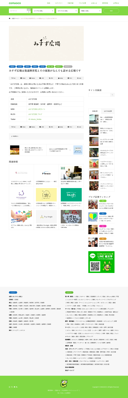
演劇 (93, 299)
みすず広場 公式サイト (36, 109)
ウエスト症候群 (79, 318)
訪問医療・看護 (71, 342)
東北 (10, 302)
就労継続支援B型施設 (87, 364)
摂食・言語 (70, 324)
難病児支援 (96, 354)
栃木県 (44, 305)
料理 (68, 302)
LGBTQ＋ (81, 348)
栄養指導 (93, 342)
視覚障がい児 (92, 314)
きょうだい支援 (71, 358)
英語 (110, 302)
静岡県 (48, 308)
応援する (57, 390)
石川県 (20, 308)
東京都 (15, 305)
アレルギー (111, 308)
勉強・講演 (50, 66)
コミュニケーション (90, 302)
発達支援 (101, 324)
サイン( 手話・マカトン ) (95, 305)
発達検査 (99, 321)
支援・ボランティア (71, 348)
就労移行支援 (99, 364)
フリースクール (80, 321)
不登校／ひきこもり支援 (93, 348)
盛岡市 (27, 66)
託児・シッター (92, 330)
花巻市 (35, 66)
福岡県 (44, 324)
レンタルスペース (87, 333)
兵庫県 (38, 314)
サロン (117, 330)
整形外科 (101, 339)
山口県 (20, 318)
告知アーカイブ (69, 370)
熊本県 (15, 324)
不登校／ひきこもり (83, 308)
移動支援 (92, 351)
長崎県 (38, 324)
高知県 (15, 321)
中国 (10, 318)
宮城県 (42, 302)
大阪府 (27, 314)
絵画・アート (79, 302)
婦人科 (96, 339)
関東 (10, 305)
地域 (48, 3)
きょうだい (70, 314)
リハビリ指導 (101, 342)
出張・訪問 (103, 327)
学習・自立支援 (111, 351)
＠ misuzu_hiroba (34, 119)
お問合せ (116, 3)
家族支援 (69, 354)
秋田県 (31, 302)
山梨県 (42, 308)
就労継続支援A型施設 (73, 364)
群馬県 (49, 305)
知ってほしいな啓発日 (64, 392)
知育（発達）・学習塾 (79, 305)
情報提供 (95, 327)
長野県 (15, 308)
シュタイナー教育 (72, 299)
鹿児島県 (26, 324)
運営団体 (105, 3)
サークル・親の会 (70, 308)
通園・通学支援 (100, 351)
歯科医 (108, 342)
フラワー (69, 305)
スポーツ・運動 (84, 296)
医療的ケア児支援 (87, 354)
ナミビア (15, 330)
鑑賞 (112, 330)
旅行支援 (110, 327)
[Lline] (41, 78)
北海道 (11, 299)
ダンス (99, 296)
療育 (115, 321)
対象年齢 (71, 3)
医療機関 (67, 339)
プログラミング (111, 299)
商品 (111, 333)
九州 (10, 324)
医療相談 (81, 339)
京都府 (33, 314)
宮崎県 (49, 324)
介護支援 (69, 351)
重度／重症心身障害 (80, 314)
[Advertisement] (101, 57)
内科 (91, 339)
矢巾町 (20, 66)
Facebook (14, 386)
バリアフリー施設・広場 (74, 333)
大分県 (20, 324)
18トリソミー (94, 308)
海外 (10, 330)
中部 (10, 308)
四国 (10, 321)
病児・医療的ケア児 (90, 311)
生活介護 (106, 364)
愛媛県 (20, 321)
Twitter (12, 386)
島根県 (15, 318)
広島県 (37, 318)
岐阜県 (53, 308)
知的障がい (70, 318)
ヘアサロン (97, 333)
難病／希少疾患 (109, 314)
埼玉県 (26, 305)
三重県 (26, 308)
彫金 (104, 296)
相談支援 (85, 351)
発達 (111, 339)
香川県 (31, 321)
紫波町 (12, 66)
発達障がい (59, 66)
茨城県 (38, 305)
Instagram (9, 386)
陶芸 (72, 302)
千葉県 (20, 305)
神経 (115, 339)
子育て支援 (76, 354)
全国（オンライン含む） (16, 296)
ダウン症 (88, 318)
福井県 (31, 308)
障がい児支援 (114, 348)
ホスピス (74, 339)
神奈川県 (32, 305)
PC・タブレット (102, 302)
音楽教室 (93, 296)
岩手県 (42, 66)
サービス (67, 327)
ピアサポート (105, 348)
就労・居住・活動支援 (71, 361)
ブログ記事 (82, 3)
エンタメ (81, 299)
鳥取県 (26, 318)
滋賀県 (44, 314)
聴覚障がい (100, 314)
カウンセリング (108, 321)
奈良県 (15, 314)
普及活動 (82, 336)
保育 (83, 324)
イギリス (22, 330)
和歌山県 (21, 314)
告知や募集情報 (69, 367)
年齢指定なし (68, 66)
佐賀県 (33, 324)
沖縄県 (15, 327)
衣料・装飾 (105, 333)
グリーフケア (77, 351)
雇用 (107, 361)
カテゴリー (59, 3)
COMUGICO (103, 386)
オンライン (79, 330)
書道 (114, 302)
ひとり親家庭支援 (106, 354)
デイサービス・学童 (91, 324)
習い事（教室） (69, 296)
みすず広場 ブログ (35, 114)
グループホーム (84, 361)
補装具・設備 (69, 345)
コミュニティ (76, 327)
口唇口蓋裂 (103, 308)
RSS (16, 386)
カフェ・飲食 (70, 330)
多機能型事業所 (90, 321)
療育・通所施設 (69, 321)
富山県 (37, 308)
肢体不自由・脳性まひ (111, 311)
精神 (86, 339)
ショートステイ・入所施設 (85, 358)
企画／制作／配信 (86, 327)
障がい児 (79, 311)
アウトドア (90, 336)
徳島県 (26, 321)
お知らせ (94, 3)
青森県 (26, 302)
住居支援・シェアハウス (97, 361)
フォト (117, 333)
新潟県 (12, 311)
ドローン (88, 299)
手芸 (117, 296)
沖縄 (10, 327)
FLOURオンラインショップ (70, 390)
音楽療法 (77, 324)
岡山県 (31, 318)
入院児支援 (97, 358)
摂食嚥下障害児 (71, 311)
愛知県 (59, 308)
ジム (85, 330)
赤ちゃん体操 (111, 296)
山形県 (20, 302)
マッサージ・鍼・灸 (83, 342)
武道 (77, 296)
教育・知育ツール (104, 330)
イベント (67, 336)
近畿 (10, 314)
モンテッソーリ (100, 299)
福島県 (15, 302)
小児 (107, 339)
